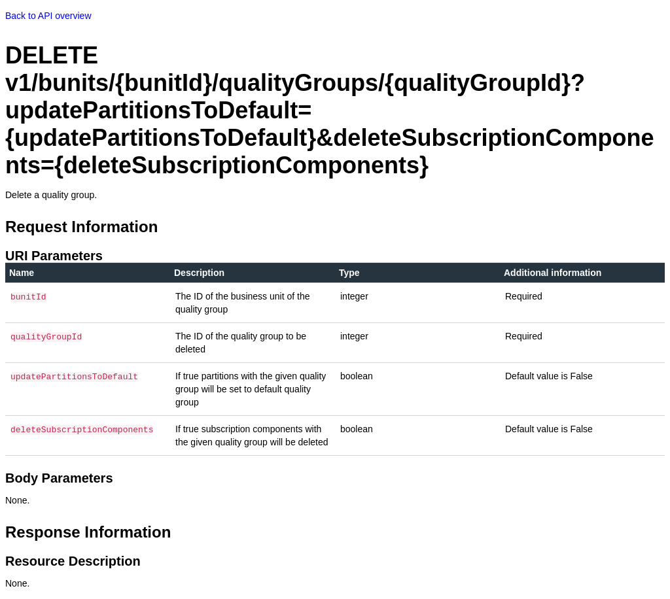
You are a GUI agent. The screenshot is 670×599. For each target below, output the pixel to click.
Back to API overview (48, 15)
